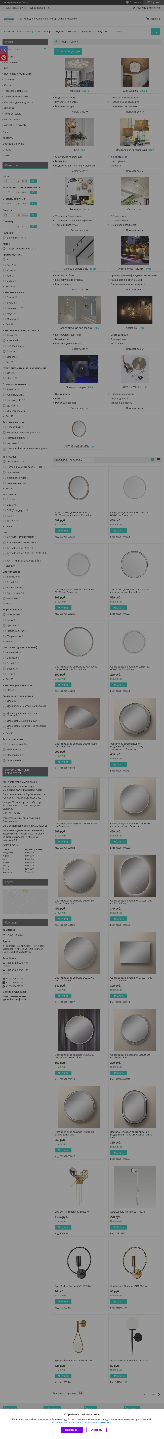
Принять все (72, 1430)
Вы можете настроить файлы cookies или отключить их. (81, 1422)
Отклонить (96, 1430)
